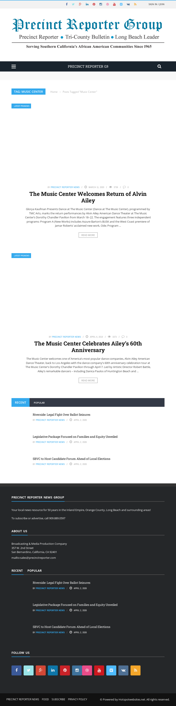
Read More (88, 235)
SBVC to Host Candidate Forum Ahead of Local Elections (71, 459)
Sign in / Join (157, 4)
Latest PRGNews (21, 106)
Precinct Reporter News (65, 187)
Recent (20, 402)
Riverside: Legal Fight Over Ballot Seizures (61, 415)
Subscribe (58, 699)
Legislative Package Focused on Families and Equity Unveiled (75, 437)
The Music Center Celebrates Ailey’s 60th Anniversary (88, 347)
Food (45, 699)
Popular (39, 402)
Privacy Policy (77, 699)
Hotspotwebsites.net (132, 699)
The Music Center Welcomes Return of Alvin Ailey (88, 197)
